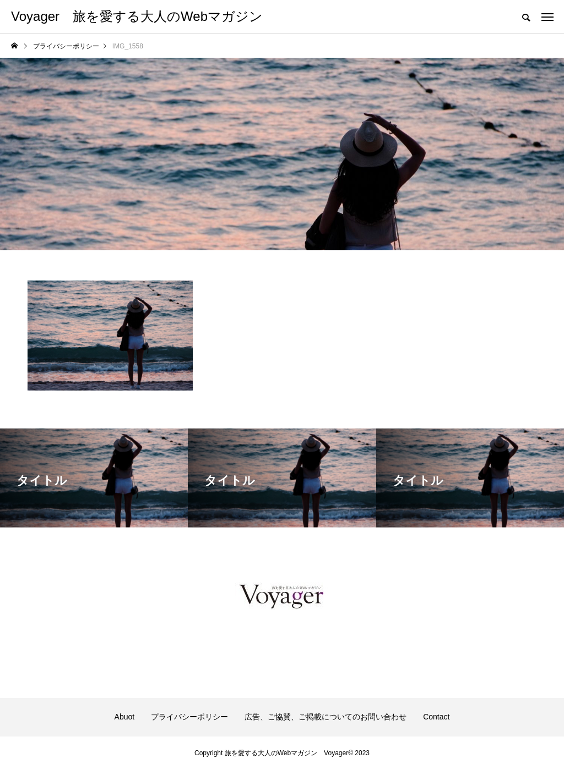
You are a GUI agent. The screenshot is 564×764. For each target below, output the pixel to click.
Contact (436, 716)
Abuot (125, 716)
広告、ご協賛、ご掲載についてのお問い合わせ (325, 716)
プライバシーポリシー (189, 716)
